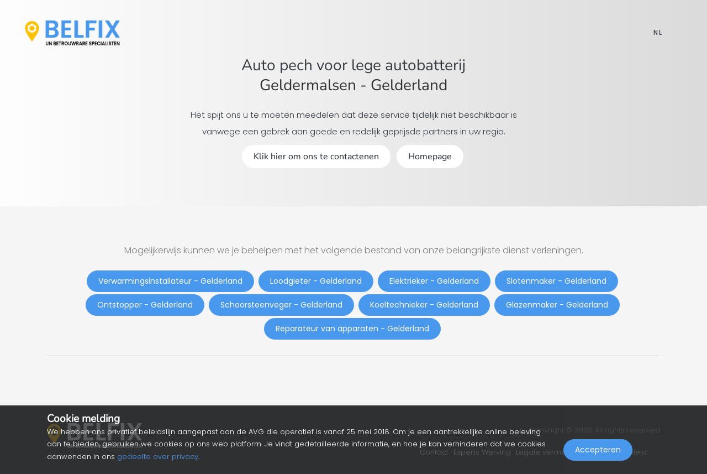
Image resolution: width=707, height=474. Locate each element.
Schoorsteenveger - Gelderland (281, 304)
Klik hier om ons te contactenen (316, 156)
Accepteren (598, 449)
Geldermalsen (308, 85)
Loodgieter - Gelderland (316, 281)
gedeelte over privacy (157, 456)
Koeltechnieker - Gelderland (424, 304)
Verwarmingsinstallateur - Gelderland (170, 281)
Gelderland (409, 85)
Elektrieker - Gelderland (434, 281)
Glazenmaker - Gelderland (557, 304)
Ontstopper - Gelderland (145, 304)
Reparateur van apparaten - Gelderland (352, 328)
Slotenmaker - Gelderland (556, 281)
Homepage (430, 156)
